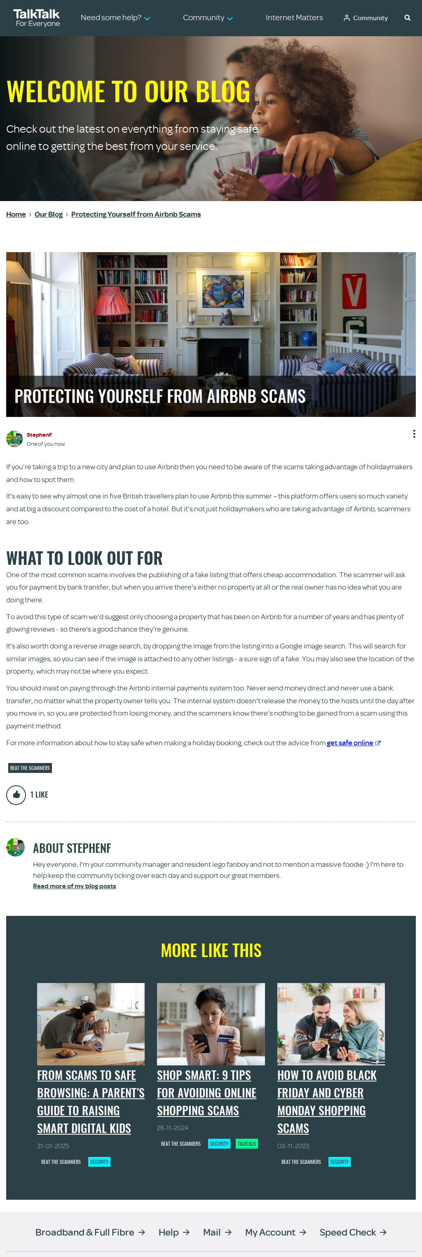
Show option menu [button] (413, 436)
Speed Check (348, 1231)
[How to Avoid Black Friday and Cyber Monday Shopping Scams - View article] (331, 1024)
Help (169, 1231)
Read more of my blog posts (74, 886)
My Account (270, 1231)
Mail (212, 1231)
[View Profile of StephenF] (39, 434)
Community (370, 18)
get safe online (354, 742)
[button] (407, 17)
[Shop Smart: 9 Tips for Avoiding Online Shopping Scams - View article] (211, 1024)
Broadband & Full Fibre (84, 1231)
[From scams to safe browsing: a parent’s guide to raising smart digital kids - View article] (91, 1024)
